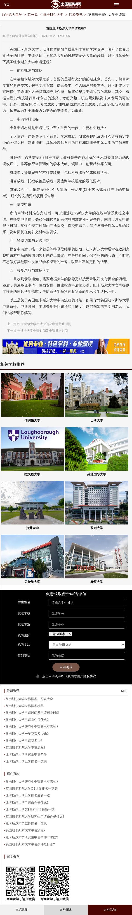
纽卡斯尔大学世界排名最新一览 (28, 795)
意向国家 (24, 635)
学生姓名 (24, 602)
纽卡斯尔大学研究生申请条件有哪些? (32, 837)
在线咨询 (110, 910)
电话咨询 (22, 910)
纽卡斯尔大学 (53, 14)
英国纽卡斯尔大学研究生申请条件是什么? (35, 816)
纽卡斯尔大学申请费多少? (24, 740)
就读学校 (24, 613)
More (124, 691)
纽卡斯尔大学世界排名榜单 (25, 706)
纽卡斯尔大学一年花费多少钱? (27, 733)
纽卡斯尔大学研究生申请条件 (26, 754)
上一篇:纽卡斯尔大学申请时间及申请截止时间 (39, 324)
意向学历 (24, 644)
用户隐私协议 (86, 676)
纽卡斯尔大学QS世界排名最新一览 (30, 809)
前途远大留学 (12, 14)
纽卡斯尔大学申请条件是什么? (27, 719)
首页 (6, 4)
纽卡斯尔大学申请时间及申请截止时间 (32, 712)
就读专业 (24, 624)
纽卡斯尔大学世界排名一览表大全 (29, 699)
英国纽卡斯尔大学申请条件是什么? (30, 844)
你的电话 (24, 655)
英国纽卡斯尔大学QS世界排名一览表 (32, 788)
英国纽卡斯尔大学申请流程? (25, 747)
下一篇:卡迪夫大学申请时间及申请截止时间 (37, 331)
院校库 (33, 14)
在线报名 (66, 910)
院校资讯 (76, 14)
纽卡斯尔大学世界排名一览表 (26, 761)
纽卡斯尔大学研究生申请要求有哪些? (32, 726)
